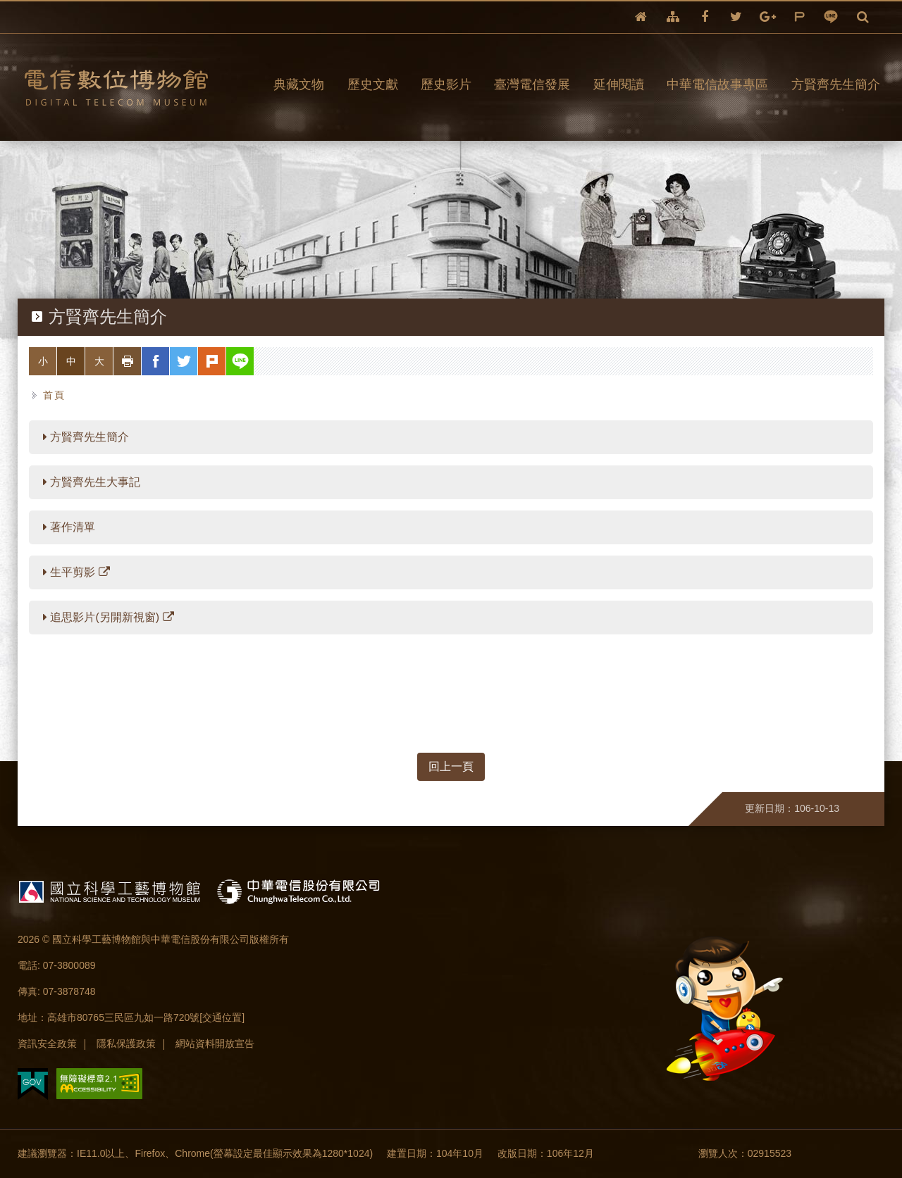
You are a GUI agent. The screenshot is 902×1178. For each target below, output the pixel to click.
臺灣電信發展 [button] (532, 84)
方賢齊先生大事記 (91, 482)
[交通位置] (222, 1017)
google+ (768, 17)
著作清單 (69, 527)
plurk (799, 17)
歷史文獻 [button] (372, 84)
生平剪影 (76, 572)
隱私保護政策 (126, 1043)
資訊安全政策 (47, 1043)
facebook (704, 17)
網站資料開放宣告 (214, 1043)
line (831, 17)
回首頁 (641, 17)
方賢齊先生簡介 (86, 437)
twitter (736, 17)
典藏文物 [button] (298, 84)
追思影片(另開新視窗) (108, 617)
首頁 (54, 395)
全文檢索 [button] (863, 17)
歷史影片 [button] (446, 84)
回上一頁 (451, 766)
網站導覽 (673, 17)
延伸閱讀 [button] (618, 84)
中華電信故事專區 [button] (717, 84)
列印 (141, 361)
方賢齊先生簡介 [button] (835, 84)
